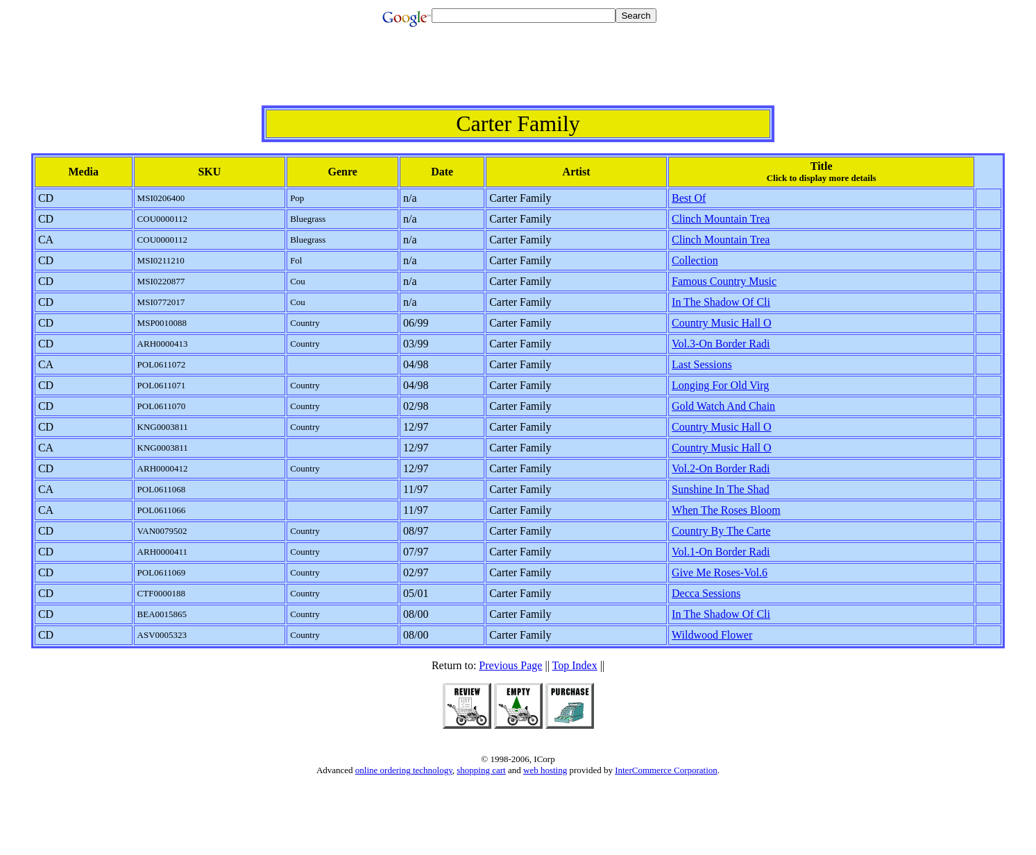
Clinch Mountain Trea (721, 219)
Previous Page (510, 665)
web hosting (545, 770)
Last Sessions (702, 364)
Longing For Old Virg (720, 385)
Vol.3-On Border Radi (721, 343)
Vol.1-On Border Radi (721, 552)
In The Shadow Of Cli (721, 302)
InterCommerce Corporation (666, 770)
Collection (695, 260)
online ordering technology (403, 770)
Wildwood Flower (712, 635)
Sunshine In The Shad (721, 489)
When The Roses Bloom (726, 510)
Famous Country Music (724, 281)
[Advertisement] (518, 74)
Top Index (574, 665)
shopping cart (481, 770)
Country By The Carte (721, 531)
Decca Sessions (706, 593)
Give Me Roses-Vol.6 (719, 572)
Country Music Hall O (722, 323)
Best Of (689, 198)
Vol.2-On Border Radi (721, 468)
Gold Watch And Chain (723, 406)
